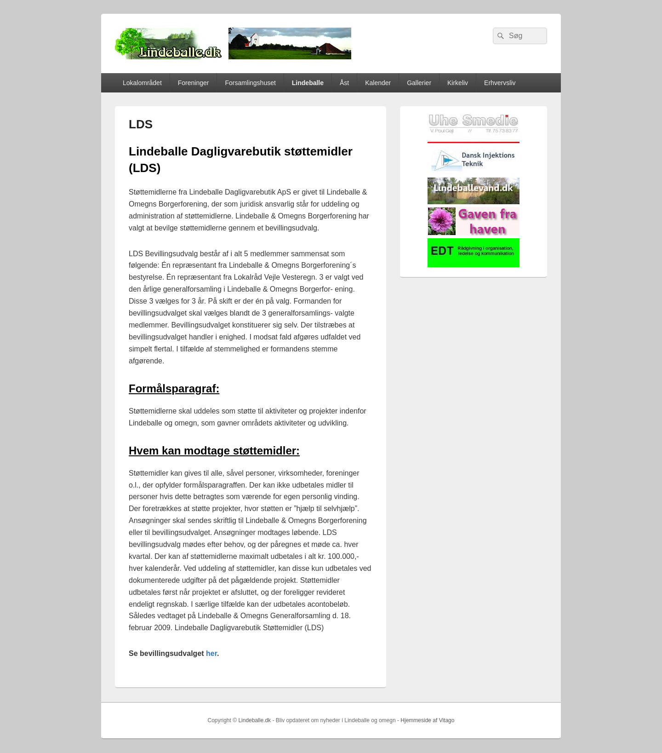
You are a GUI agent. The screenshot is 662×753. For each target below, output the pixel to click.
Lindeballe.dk (254, 720)
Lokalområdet (142, 82)
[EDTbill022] (473, 265)
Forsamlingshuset (250, 82)
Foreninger (193, 82)
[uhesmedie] (473, 141)
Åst (344, 82)
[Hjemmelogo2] (473, 172)
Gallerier (419, 82)
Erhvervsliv (499, 82)
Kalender (378, 82)
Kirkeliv (457, 82)
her (211, 653)
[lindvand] (473, 202)
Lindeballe (308, 82)
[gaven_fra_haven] (473, 233)
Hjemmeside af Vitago (427, 720)
